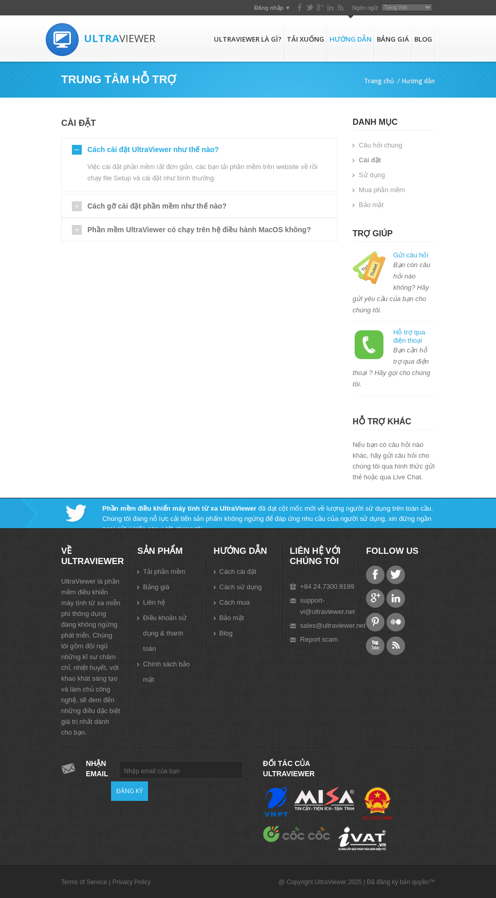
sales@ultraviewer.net (332, 625)
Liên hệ (153, 602)
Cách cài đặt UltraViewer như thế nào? (153, 149)
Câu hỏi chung (380, 145)
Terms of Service (84, 882)
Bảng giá (393, 39)
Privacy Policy (132, 882)
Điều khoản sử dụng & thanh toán (164, 633)
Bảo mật (371, 205)
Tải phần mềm (164, 571)
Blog (423, 39)
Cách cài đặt (237, 571)
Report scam (319, 639)
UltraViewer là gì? (248, 39)
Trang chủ (379, 81)
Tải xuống (305, 39)
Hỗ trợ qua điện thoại (409, 336)
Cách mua (234, 602)
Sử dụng (372, 175)
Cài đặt (370, 160)
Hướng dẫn (350, 39)
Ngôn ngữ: (365, 8)
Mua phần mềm (382, 190)
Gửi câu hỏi (410, 255)
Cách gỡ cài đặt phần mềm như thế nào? (157, 206)
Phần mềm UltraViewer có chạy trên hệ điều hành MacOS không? (199, 230)
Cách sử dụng (240, 587)
